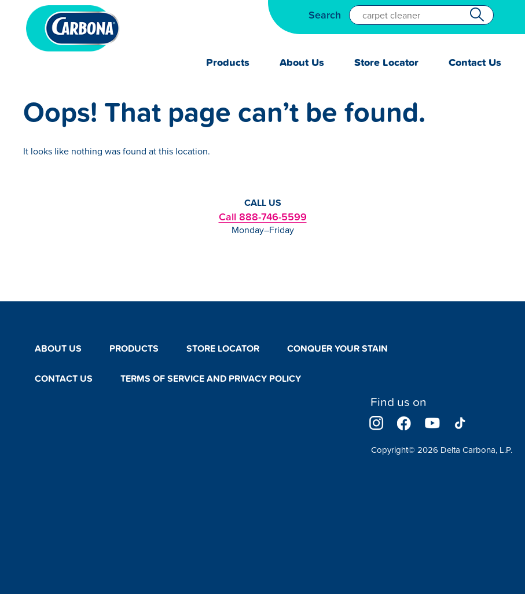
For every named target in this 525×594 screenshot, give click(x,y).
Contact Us (475, 62)
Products (227, 62)
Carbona (73, 28)
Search (325, 15)
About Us (302, 62)
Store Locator (386, 62)
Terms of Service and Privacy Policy (210, 378)
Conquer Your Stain (337, 348)
